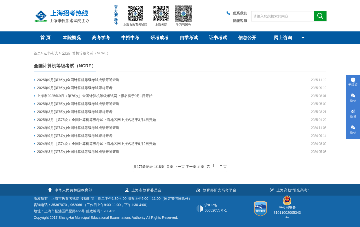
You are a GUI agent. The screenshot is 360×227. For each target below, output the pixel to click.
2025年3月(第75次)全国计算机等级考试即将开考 (74, 112)
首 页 (45, 37)
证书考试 (218, 37)
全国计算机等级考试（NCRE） (86, 53)
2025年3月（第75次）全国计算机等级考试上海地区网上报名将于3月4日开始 (96, 120)
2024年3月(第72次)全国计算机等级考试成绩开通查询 (78, 152)
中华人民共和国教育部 (70, 190)
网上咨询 (289, 37)
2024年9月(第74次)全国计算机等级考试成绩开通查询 (78, 128)
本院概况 (72, 37)
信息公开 (247, 37)
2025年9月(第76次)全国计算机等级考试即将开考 (74, 88)
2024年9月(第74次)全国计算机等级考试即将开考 (74, 136)
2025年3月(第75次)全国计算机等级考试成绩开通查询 (78, 104)
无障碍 (353, 82)
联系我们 (237, 13)
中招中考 (130, 37)
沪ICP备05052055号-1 (215, 207)
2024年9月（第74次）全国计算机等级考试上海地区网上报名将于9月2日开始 (96, 144)
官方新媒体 (116, 15)
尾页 (200, 167)
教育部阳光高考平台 (216, 190)
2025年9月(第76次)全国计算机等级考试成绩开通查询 (78, 80)
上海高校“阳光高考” (289, 190)
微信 (353, 98)
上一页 (179, 167)
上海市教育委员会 (143, 190)
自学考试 (189, 37)
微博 (353, 113)
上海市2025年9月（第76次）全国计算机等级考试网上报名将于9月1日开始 (94, 96)
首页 (169, 167)
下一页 (191, 167)
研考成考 (159, 37)
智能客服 (240, 21)
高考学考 (101, 37)
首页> (38, 53)
